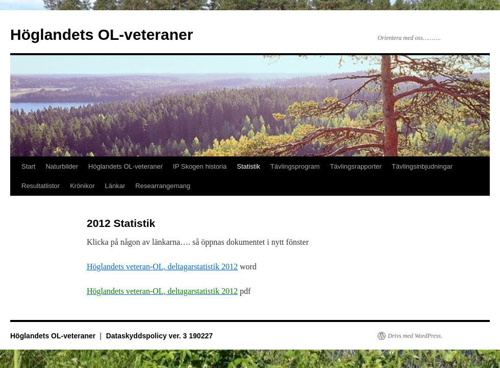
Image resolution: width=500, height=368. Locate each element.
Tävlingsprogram (295, 166)
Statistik (248, 166)
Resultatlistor (40, 186)
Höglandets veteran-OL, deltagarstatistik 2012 (162, 266)
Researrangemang (162, 186)
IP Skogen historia (200, 166)
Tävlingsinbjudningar (422, 166)
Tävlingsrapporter (356, 166)
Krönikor (82, 186)
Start (28, 166)
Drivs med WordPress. (415, 335)
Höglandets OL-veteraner (101, 34)
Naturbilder (61, 166)
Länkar (115, 186)
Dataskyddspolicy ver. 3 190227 (159, 336)
